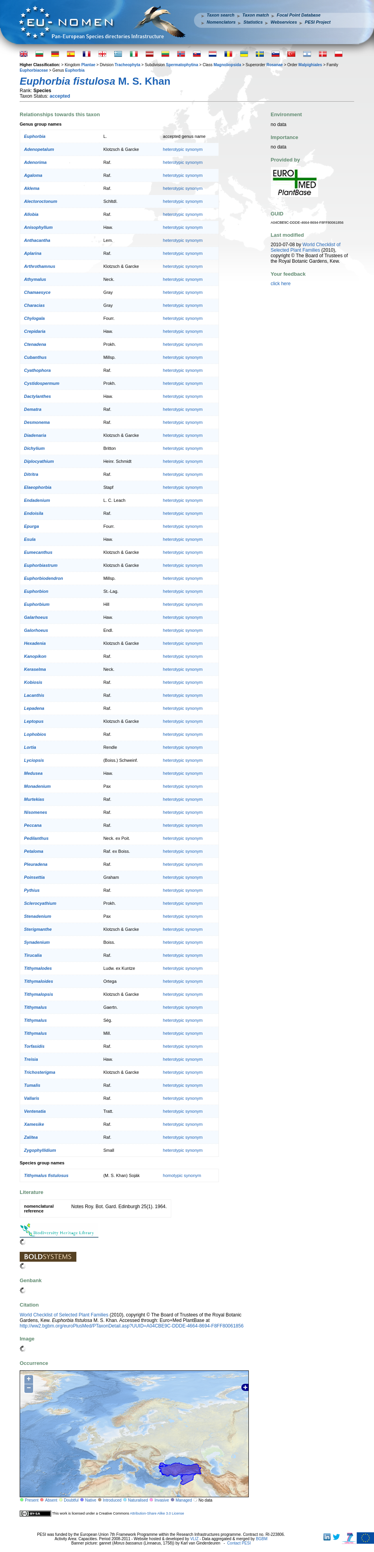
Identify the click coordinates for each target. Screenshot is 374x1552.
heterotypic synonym (183, 149)
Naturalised (138, 1500)
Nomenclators (221, 22)
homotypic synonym (182, 1175)
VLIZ (194, 1539)
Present (31, 1500)
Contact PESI (239, 1543)
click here (281, 283)
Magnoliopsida (227, 65)
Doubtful (71, 1500)
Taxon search (221, 15)
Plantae (88, 65)
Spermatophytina (182, 65)
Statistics (253, 22)
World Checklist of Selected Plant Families (64, 1315)
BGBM (261, 1539)
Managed (184, 1500)
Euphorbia (74, 70)
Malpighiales (310, 65)
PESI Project (317, 22)
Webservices (283, 22)
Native (90, 1500)
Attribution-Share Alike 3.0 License (157, 1513)
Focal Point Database (298, 15)
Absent (51, 1500)
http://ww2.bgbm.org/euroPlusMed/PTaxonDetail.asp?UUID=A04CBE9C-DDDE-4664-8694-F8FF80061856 (132, 1326)
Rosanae (275, 65)
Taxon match (256, 15)
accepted (60, 96)
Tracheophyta (127, 65)
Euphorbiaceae (34, 70)
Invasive (162, 1500)
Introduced (112, 1500)
